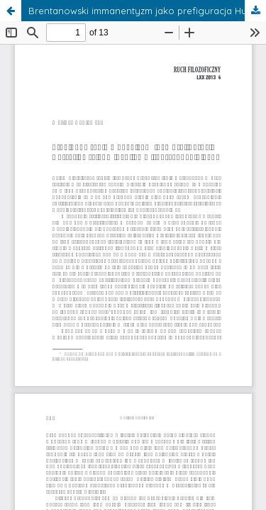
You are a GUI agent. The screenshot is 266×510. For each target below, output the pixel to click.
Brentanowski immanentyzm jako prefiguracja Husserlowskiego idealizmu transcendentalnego (147, 10)
